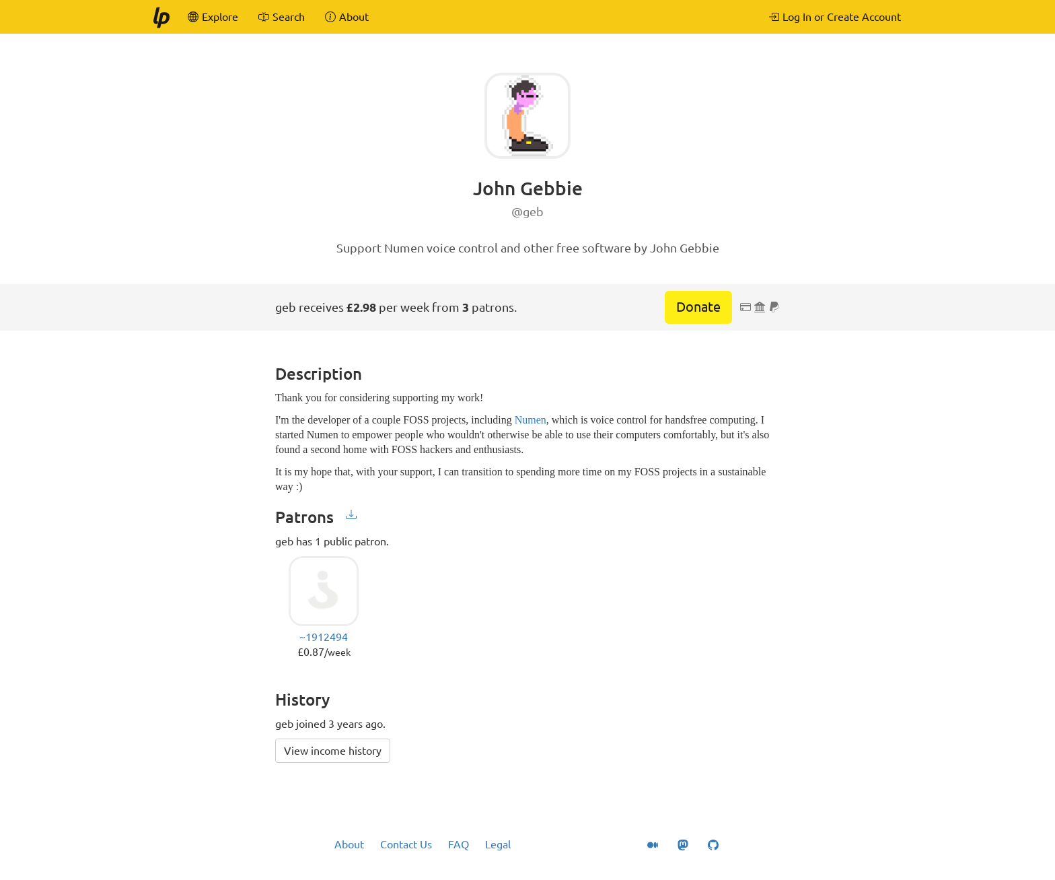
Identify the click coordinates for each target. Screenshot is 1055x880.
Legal (498, 844)
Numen (530, 420)
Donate (698, 306)
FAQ (458, 844)
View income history (332, 751)
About (349, 844)
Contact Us (406, 844)
